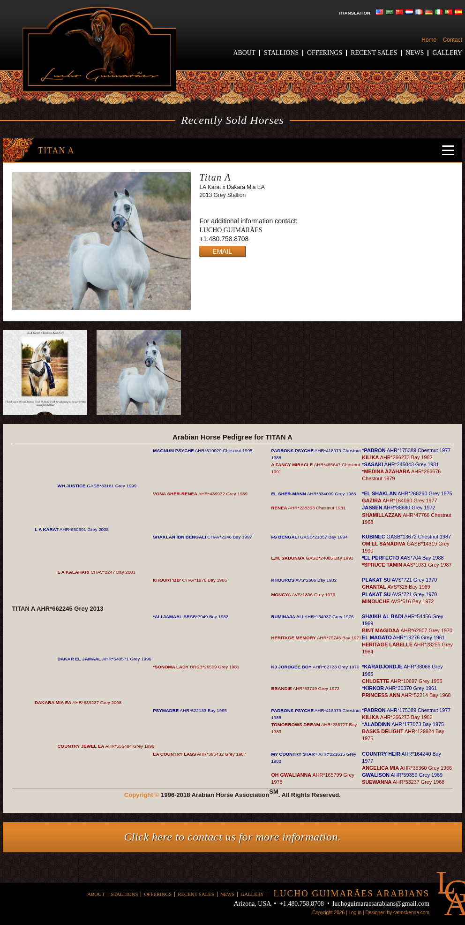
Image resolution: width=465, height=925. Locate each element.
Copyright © (141, 794)
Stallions (281, 52)
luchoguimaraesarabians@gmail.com (381, 903)
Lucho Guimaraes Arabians (99, 49)
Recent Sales (374, 52)
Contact (452, 40)
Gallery (447, 52)
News (414, 52)
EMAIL (222, 251)
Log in (354, 912)
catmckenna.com (411, 912)
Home (428, 40)
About (244, 52)
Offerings (324, 52)
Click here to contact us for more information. (232, 837)
